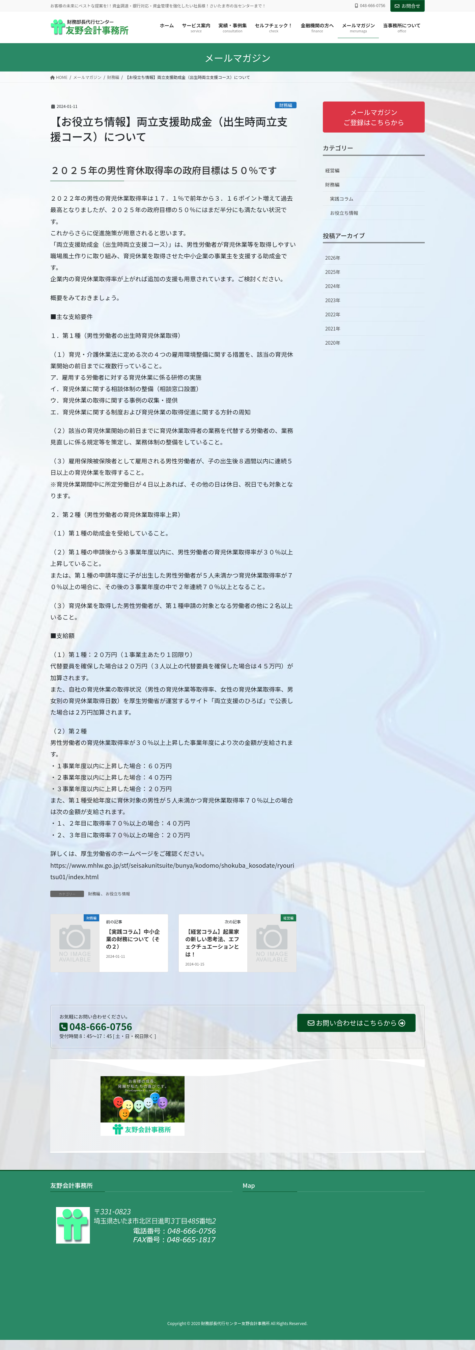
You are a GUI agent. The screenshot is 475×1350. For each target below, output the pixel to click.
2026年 (332, 257)
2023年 (332, 300)
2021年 (332, 328)
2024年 (332, 286)
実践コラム (342, 198)
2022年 (332, 314)
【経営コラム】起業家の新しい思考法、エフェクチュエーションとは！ (212, 942)
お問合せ (407, 5)
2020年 (332, 342)
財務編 (285, 105)
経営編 (332, 170)
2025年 (332, 271)
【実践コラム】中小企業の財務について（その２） (133, 939)
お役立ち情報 (118, 893)
